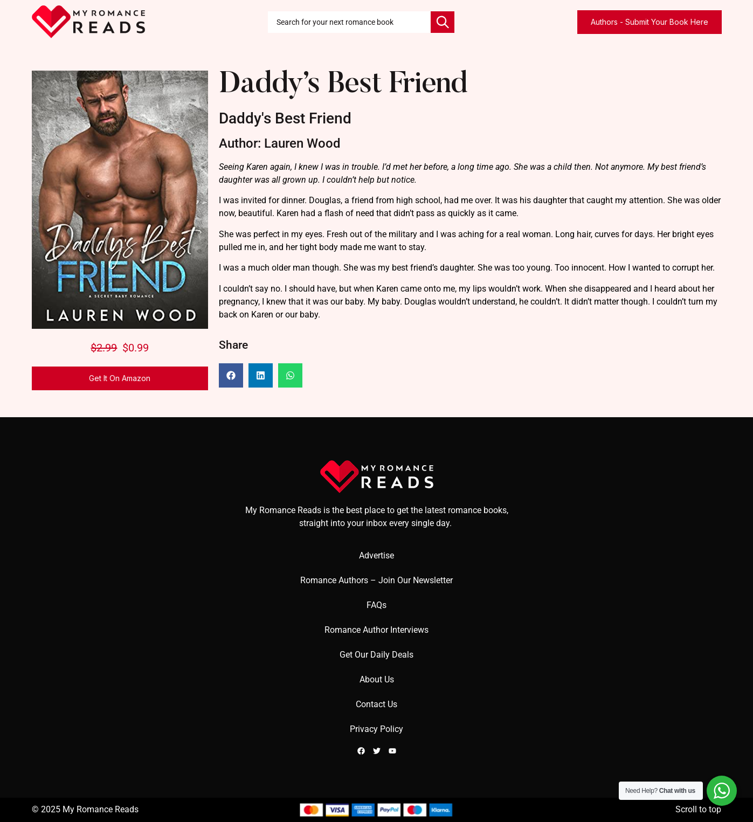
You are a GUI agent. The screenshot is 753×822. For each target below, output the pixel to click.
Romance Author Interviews (376, 630)
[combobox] (349, 22)
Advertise (376, 555)
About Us (377, 679)
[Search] (442, 22)
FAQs (376, 605)
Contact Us (376, 704)
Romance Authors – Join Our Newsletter (376, 580)
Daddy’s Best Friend (343, 85)
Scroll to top (698, 809)
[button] (231, 375)
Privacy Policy (376, 729)
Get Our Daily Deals (376, 655)
